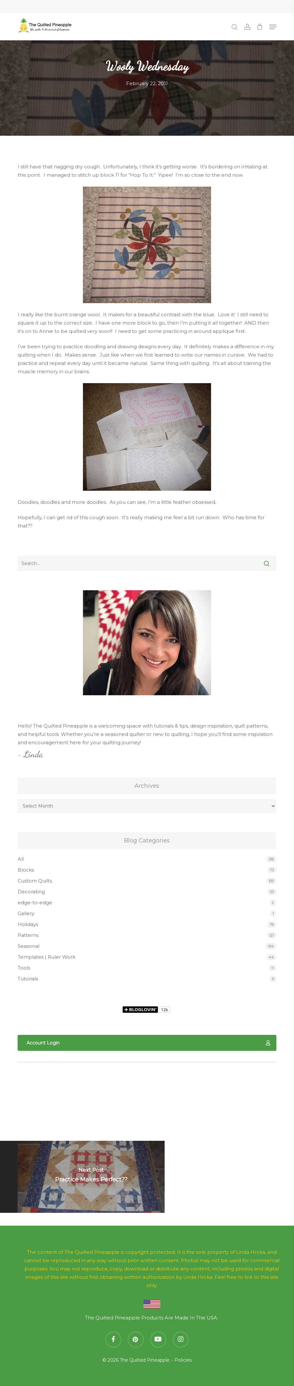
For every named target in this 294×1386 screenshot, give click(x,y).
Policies (183, 1360)
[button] (272, 27)
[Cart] (260, 26)
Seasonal (28, 946)
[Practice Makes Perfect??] (91, 1177)
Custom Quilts (35, 881)
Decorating (31, 892)
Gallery (26, 913)
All (21, 859)
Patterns (28, 935)
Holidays (28, 924)
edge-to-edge (35, 902)
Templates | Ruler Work (46, 957)
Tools (24, 968)
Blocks (26, 870)
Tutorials (28, 979)
